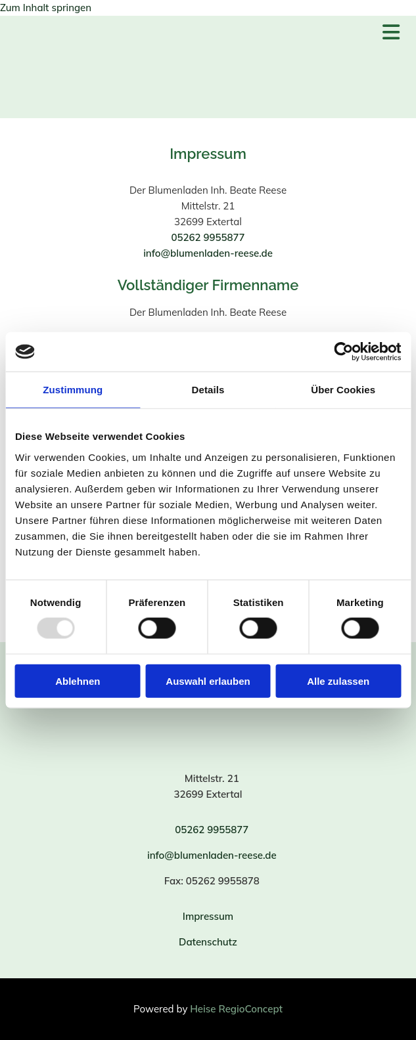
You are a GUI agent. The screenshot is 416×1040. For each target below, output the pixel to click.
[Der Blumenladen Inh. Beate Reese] (93, 100)
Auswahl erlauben (208, 680)
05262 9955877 (207, 237)
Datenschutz (208, 942)
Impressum (208, 916)
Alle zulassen (338, 680)
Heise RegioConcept (236, 1009)
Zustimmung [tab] (73, 389)
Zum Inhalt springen (45, 7)
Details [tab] (208, 389)
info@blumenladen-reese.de (208, 253)
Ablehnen (77, 680)
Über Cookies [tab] (343, 389)
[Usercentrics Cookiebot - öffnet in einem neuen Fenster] (343, 352)
